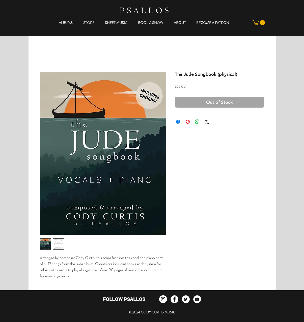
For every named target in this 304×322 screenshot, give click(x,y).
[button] (65, 22)
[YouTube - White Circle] (197, 299)
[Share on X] (207, 122)
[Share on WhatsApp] (197, 122)
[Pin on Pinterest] (188, 122)
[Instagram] (163, 299)
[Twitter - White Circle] (186, 299)
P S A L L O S (144, 11)
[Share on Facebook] (178, 122)
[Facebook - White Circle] (174, 299)
